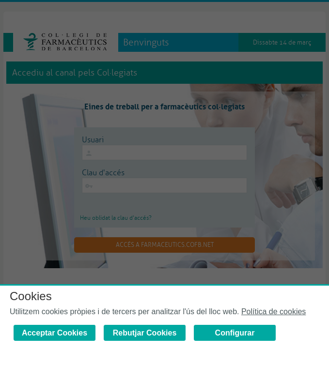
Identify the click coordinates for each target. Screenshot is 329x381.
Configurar (235, 333)
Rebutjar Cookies (145, 333)
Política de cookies (273, 311)
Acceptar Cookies (54, 333)
